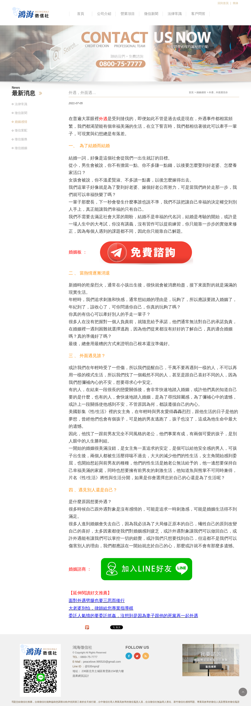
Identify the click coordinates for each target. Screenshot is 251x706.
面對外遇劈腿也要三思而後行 (97, 600)
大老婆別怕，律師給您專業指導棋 (101, 608)
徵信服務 (21, 139)
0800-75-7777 (88, 657)
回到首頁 (223, 3)
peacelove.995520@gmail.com (102, 661)
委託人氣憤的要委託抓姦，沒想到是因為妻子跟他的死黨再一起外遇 (133, 615)
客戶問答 (198, 14)
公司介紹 (104, 14)
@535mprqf (92, 666)
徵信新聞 (151, 14)
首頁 (80, 14)
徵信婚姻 (21, 148)
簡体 (235, 3)
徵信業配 (21, 130)
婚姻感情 (21, 121)
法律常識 (175, 14)
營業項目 (128, 14)
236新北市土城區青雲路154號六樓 (103, 671)
